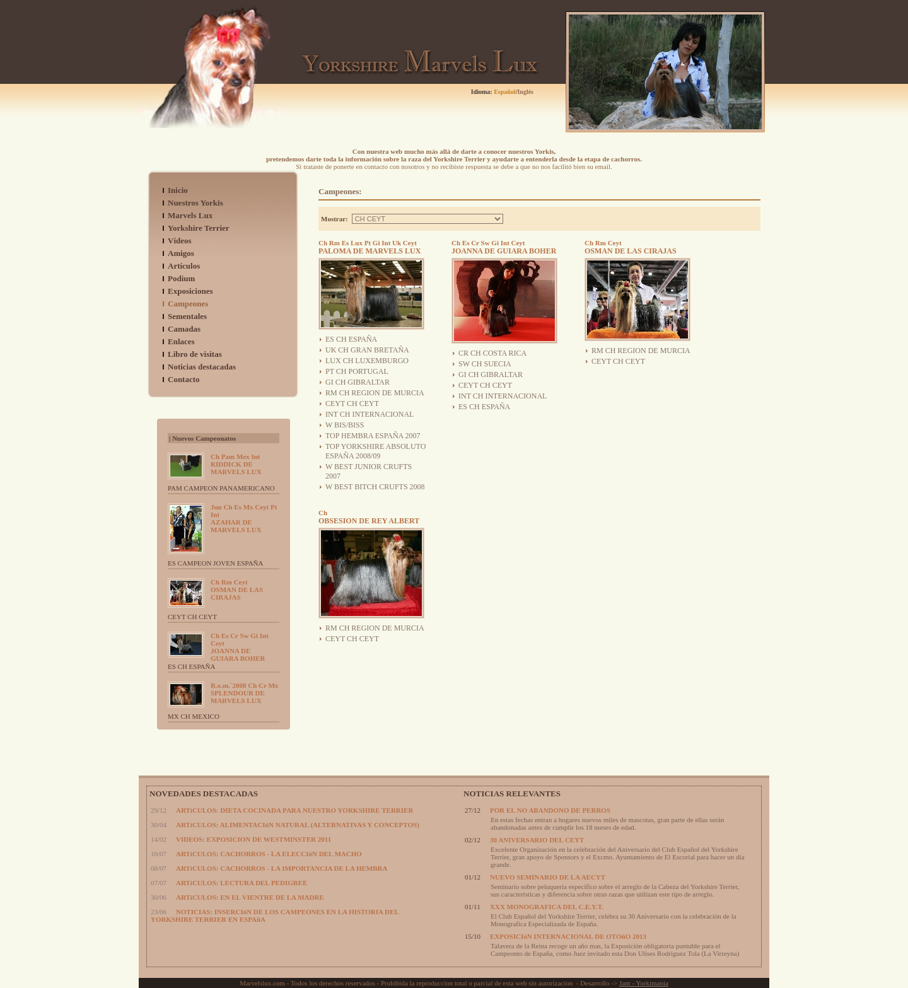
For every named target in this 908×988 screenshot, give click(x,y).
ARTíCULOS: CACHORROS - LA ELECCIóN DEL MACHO (269, 853)
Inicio (178, 190)
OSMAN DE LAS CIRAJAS (237, 589)
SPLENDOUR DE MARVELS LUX (244, 693)
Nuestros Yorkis (195, 202)
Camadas (184, 329)
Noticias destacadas (202, 366)
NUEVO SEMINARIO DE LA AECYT (547, 877)
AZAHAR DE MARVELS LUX (244, 518)
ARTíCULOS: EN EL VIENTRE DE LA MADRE (250, 897)
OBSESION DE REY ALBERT (368, 517)
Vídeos (180, 240)
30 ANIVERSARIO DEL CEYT (537, 840)
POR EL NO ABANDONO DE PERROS (550, 810)
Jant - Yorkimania (643, 983)
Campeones (188, 303)
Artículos (184, 265)
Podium (181, 278)
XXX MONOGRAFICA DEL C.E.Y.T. (546, 906)
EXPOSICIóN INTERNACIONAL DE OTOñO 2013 (568, 936)
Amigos (181, 253)
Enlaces (181, 341)
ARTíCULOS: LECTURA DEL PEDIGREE (241, 882)
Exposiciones (190, 291)
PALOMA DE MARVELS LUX (369, 247)
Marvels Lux (190, 215)
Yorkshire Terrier (199, 228)
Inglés (525, 91)
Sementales (187, 316)
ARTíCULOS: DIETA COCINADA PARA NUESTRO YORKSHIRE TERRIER (294, 810)
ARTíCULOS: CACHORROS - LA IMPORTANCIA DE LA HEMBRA (281, 868)
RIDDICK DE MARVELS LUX (236, 464)
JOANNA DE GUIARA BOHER (240, 647)
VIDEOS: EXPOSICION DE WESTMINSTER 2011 (253, 839)
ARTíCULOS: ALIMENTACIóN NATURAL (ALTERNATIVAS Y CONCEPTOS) (297, 824)
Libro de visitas (195, 354)
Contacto (184, 379)
